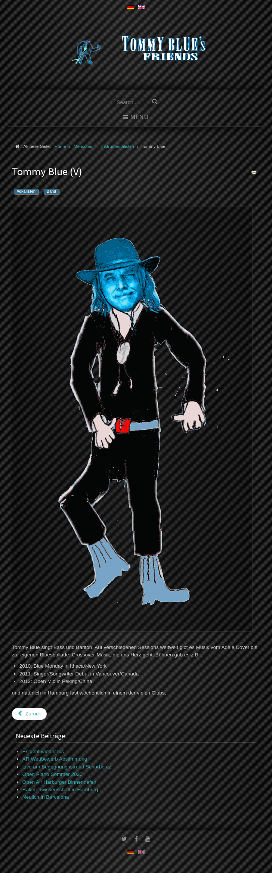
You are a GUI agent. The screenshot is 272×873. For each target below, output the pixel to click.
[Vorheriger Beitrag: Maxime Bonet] (29, 714)
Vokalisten (26, 191)
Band (51, 191)
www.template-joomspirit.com (270, 851)
